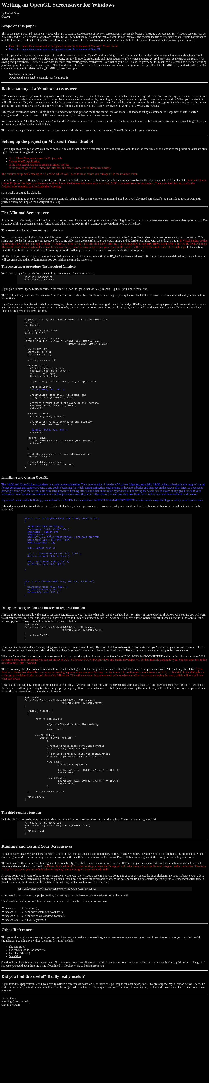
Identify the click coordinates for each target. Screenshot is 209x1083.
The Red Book (17, 1021)
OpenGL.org (16, 1031)
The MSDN (15, 1025)
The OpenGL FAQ (19, 1028)
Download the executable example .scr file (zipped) (38, 77)
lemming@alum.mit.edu (15, 1076)
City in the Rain (10, 1079)
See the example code (21, 74)
